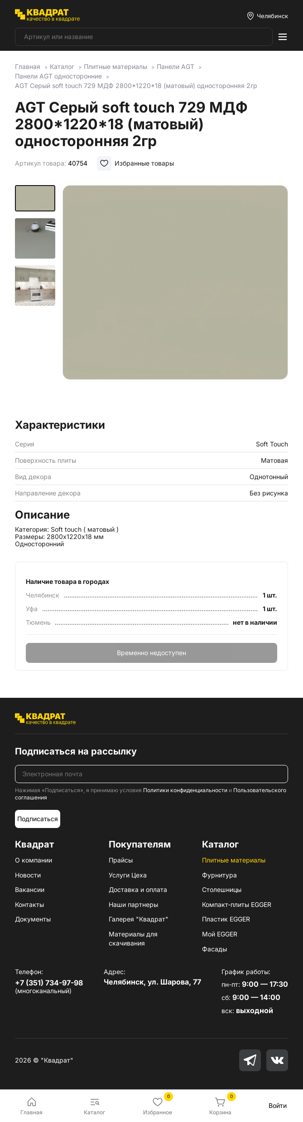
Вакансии (29, 889)
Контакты (29, 904)
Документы (33, 919)
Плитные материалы (233, 860)
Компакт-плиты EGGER (236, 904)
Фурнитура (219, 875)
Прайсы (121, 860)
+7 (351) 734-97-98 (49, 983)
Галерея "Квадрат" (138, 919)
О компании (33, 860)
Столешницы (221, 889)
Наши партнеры (133, 904)
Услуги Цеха (128, 875)
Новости (28, 875)
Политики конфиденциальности (185, 790)
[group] (175, 299)
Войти (278, 1105)
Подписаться (37, 819)
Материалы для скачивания (133, 938)
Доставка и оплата (138, 889)
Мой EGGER (219, 934)
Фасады (214, 949)
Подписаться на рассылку (76, 751)
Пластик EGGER (226, 919)
